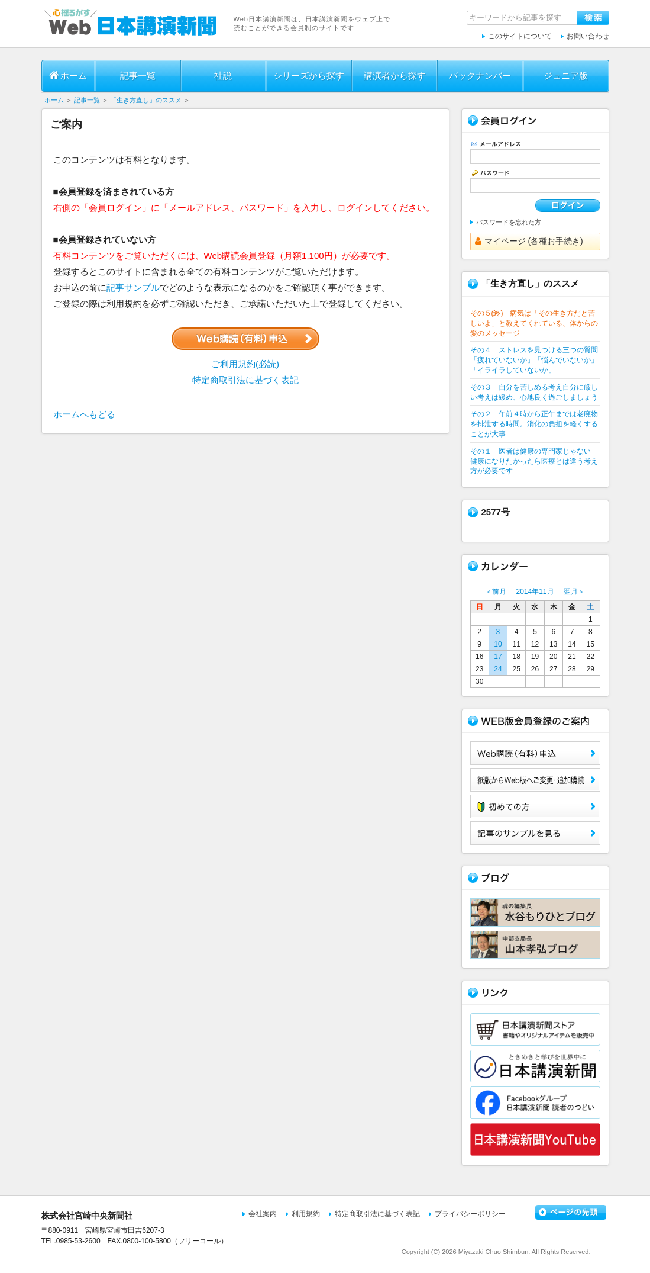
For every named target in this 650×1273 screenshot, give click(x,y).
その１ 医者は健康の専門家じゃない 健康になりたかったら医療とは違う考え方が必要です (534, 461)
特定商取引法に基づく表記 (245, 380)
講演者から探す (395, 75)
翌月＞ (574, 591)
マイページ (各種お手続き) (529, 241)
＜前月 (495, 591)
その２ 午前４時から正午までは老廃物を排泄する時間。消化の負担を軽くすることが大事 (534, 424)
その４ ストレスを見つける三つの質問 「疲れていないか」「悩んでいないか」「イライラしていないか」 (534, 360)
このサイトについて (520, 36)
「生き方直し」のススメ (146, 100)
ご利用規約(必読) (245, 364)
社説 (223, 75)
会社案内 (262, 1214)
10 (498, 644)
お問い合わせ (588, 36)
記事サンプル (133, 287)
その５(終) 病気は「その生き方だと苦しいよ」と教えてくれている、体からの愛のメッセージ (534, 323)
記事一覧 (138, 75)
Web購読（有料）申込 (535, 753)
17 (498, 656)
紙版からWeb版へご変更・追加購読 (535, 780)
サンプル (535, 833)
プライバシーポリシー (470, 1214)
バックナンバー (480, 75)
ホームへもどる (84, 414)
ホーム (68, 75)
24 (498, 669)
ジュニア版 (566, 75)
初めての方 (535, 806)
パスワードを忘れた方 (508, 222)
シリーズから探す (308, 75)
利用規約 (306, 1214)
